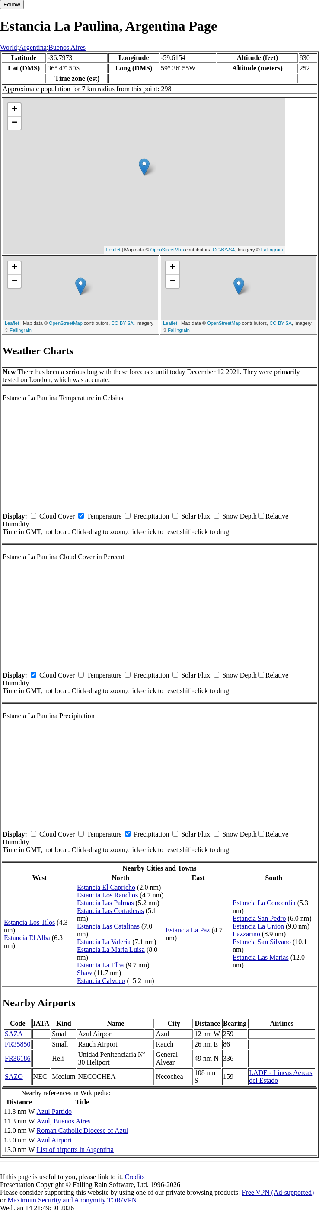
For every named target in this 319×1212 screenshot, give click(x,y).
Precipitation (151, 516)
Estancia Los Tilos (29, 922)
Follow (11, 4)
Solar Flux (195, 516)
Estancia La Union (258, 926)
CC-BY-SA (224, 249)
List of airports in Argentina (75, 1149)
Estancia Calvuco (101, 980)
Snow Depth (239, 516)
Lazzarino (246, 934)
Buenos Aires (67, 47)
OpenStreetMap (167, 249)
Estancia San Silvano (262, 941)
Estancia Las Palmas (105, 903)
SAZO (14, 1076)
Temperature (104, 516)
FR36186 (18, 1058)
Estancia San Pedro (259, 918)
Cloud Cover (57, 516)
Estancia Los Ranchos (107, 895)
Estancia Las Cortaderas (110, 910)
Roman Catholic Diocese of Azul (82, 1130)
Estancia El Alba (27, 938)
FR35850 (18, 1044)
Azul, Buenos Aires (64, 1121)
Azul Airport (54, 1140)
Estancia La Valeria (104, 941)
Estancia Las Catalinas (108, 926)
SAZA (14, 1033)
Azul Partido (54, 1111)
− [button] (14, 123)
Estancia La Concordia (264, 903)
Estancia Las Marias (261, 957)
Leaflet (113, 249)
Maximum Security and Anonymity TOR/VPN (72, 1200)
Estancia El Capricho (106, 887)
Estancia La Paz (188, 930)
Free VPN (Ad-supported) (278, 1192)
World (8, 47)
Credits (134, 1176)
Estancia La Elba (100, 965)
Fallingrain (272, 249)
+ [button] (14, 109)
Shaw (85, 973)
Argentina (33, 47)
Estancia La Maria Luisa (111, 949)
